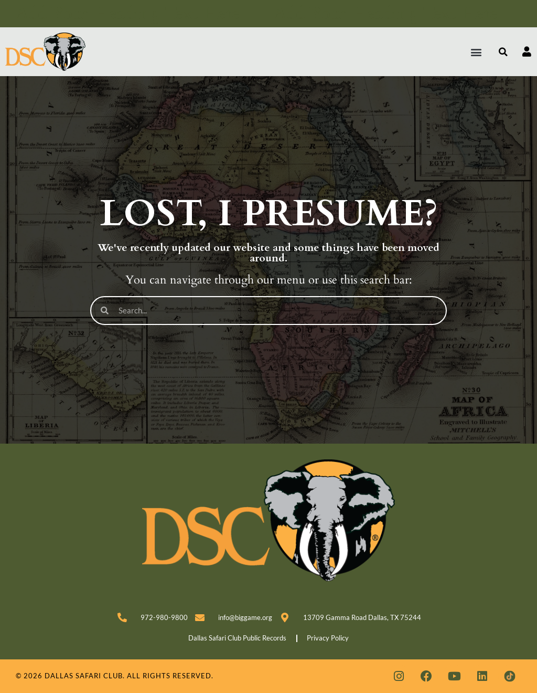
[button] (476, 51)
